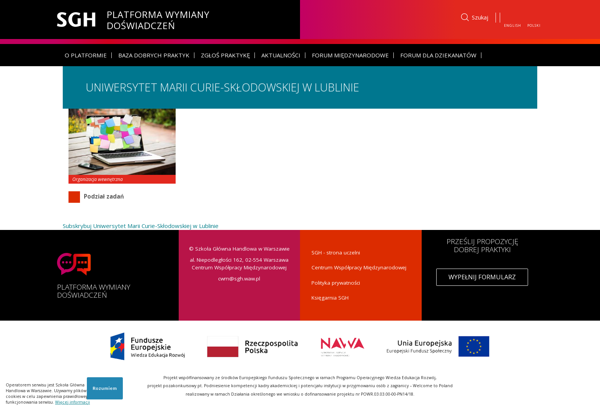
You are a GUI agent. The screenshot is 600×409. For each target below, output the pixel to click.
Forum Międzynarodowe (350, 55)
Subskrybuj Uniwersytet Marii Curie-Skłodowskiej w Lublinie (140, 226)
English (512, 25)
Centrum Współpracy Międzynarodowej (358, 267)
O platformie (86, 55)
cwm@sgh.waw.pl (239, 278)
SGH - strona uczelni (335, 252)
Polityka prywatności (335, 282)
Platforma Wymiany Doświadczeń (158, 18)
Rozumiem (105, 388)
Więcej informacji (72, 402)
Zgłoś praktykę (225, 55)
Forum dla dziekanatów (438, 55)
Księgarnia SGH (330, 297)
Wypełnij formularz (482, 277)
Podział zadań (104, 196)
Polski (534, 25)
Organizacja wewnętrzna (97, 179)
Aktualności (280, 55)
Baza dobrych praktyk (153, 55)
